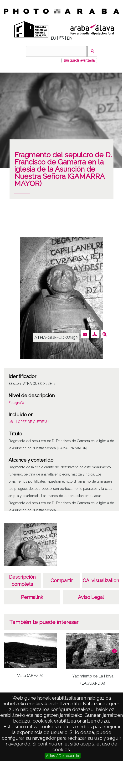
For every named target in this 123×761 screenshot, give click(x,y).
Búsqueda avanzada (79, 60)
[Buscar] (56, 51)
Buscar (92, 51)
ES (61, 38)
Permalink (32, 597)
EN (69, 38)
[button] (114, 651)
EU (53, 38)
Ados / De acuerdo (62, 756)
